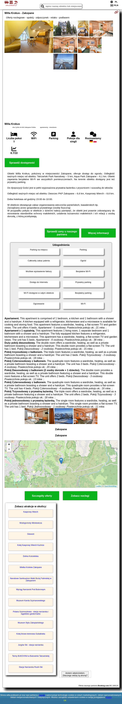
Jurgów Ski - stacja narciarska (30, 645)
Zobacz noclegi (80, 495)
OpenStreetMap (110, 486)
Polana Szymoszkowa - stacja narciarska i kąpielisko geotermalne (30, 613)
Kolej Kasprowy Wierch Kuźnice (30, 545)
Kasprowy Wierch (30, 512)
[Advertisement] (60, 95)
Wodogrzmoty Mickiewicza (31, 523)
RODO (109, 697)
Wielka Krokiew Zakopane (31, 567)
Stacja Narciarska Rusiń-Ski (31, 667)
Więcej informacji (98, 233)
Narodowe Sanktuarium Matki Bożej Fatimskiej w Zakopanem (30, 579)
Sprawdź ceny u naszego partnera (62, 233)
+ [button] (9, 444)
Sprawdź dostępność (22, 162)
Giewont (30, 534)
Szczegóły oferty (42, 495)
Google (42, 695)
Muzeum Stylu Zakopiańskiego (31, 623)
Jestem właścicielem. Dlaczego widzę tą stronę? (75, 674)
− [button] (9, 449)
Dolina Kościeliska (30, 556)
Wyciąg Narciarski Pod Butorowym (30, 589)
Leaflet (98, 486)
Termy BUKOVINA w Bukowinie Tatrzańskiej (30, 656)
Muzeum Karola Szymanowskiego (30, 600)
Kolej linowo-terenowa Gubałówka (30, 634)
